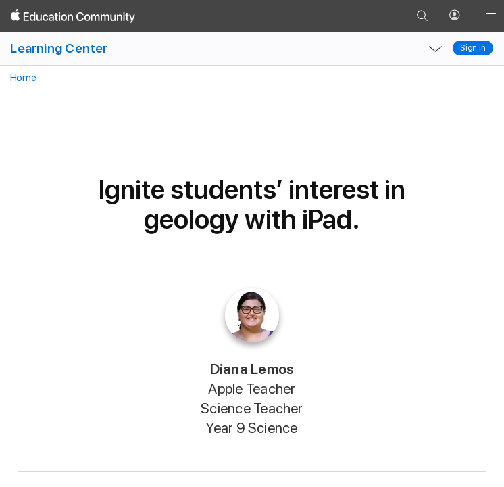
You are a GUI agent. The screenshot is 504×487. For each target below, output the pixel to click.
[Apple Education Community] (73, 16)
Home (22, 78)
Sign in (473, 48)
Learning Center (58, 48)
